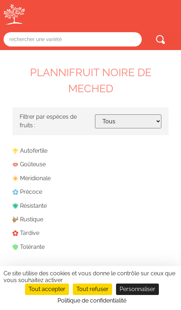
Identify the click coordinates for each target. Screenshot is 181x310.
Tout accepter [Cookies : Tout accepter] (47, 289)
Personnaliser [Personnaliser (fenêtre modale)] (137, 289)
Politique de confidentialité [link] (91, 300)
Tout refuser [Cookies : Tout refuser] (92, 289)
